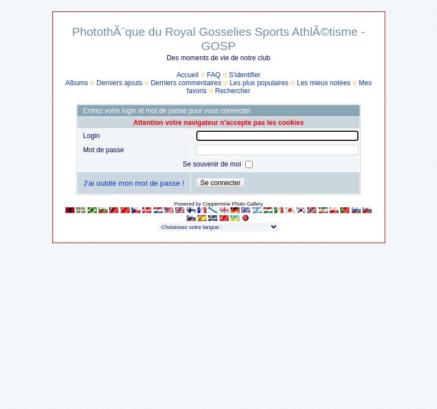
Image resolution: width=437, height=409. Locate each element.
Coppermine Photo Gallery (233, 204)
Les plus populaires (259, 83)
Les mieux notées (324, 83)
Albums (76, 83)
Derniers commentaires (186, 83)
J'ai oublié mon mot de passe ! (133, 183)
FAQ (214, 75)
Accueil (187, 75)
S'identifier (245, 75)
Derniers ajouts (120, 83)
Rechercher (232, 91)
